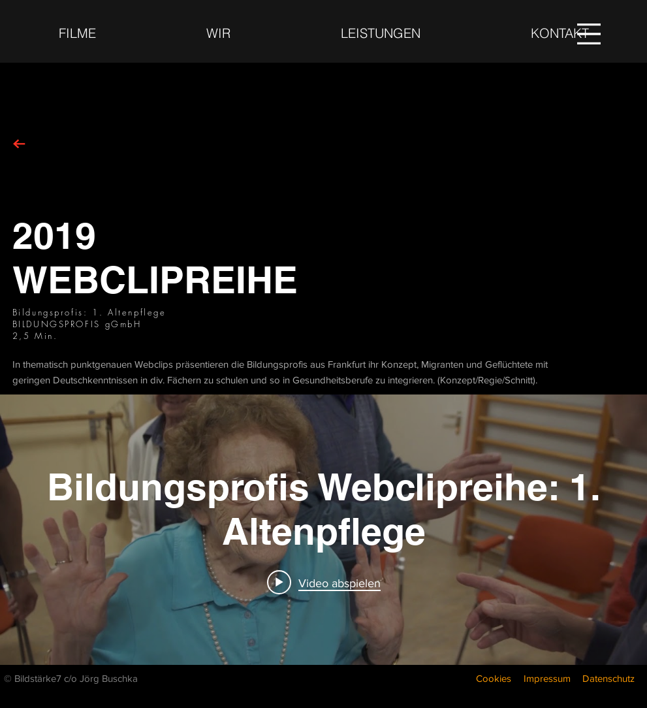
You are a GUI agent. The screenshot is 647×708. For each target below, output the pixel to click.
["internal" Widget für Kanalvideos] (323, 529)
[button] (589, 34)
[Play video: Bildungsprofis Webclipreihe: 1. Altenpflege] (324, 583)
